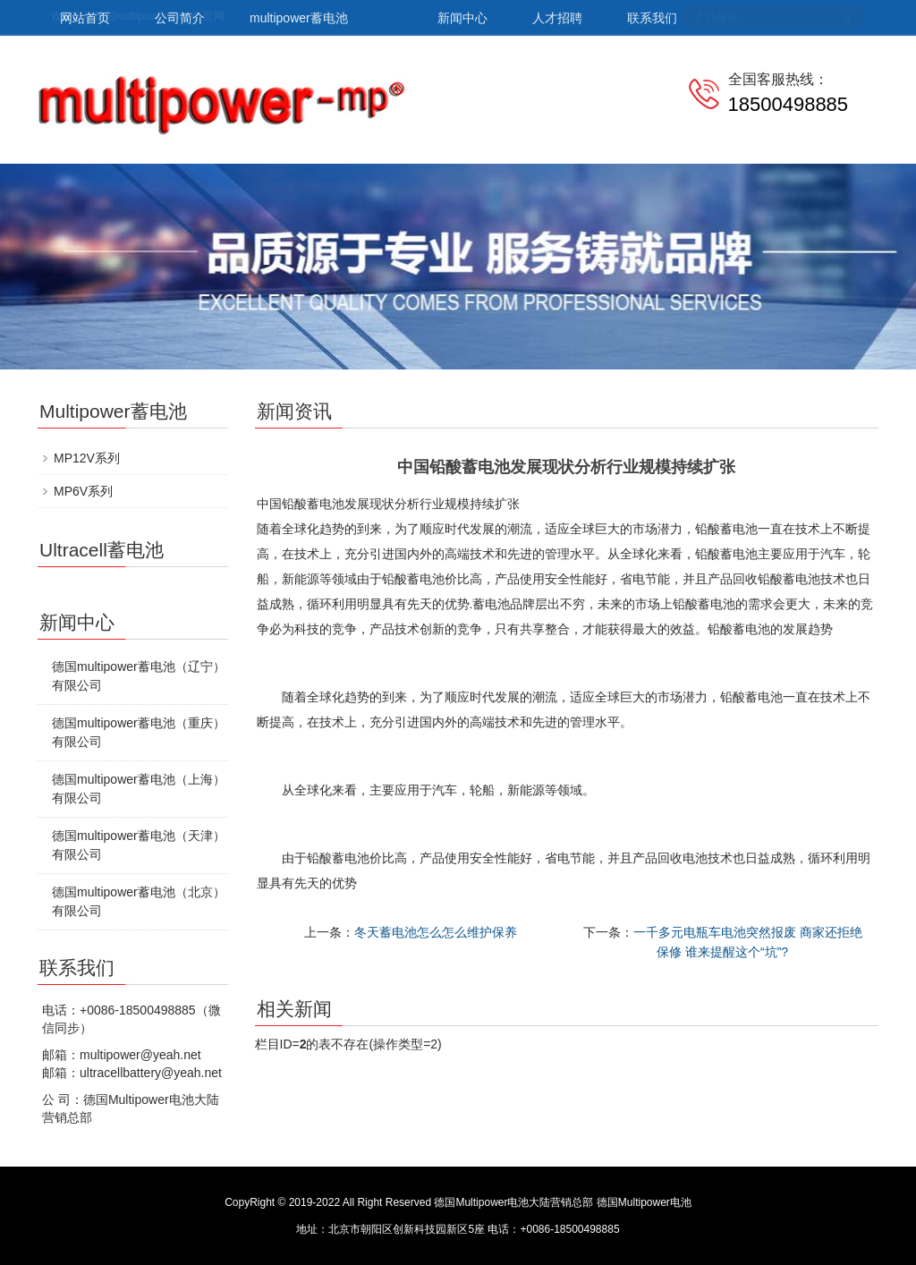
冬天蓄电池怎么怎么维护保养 (435, 932)
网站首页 (85, 18)
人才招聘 (557, 18)
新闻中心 (462, 18)
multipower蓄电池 (299, 18)
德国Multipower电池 (644, 1202)
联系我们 (652, 18)
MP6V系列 (83, 491)
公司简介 (180, 18)
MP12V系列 (87, 458)
